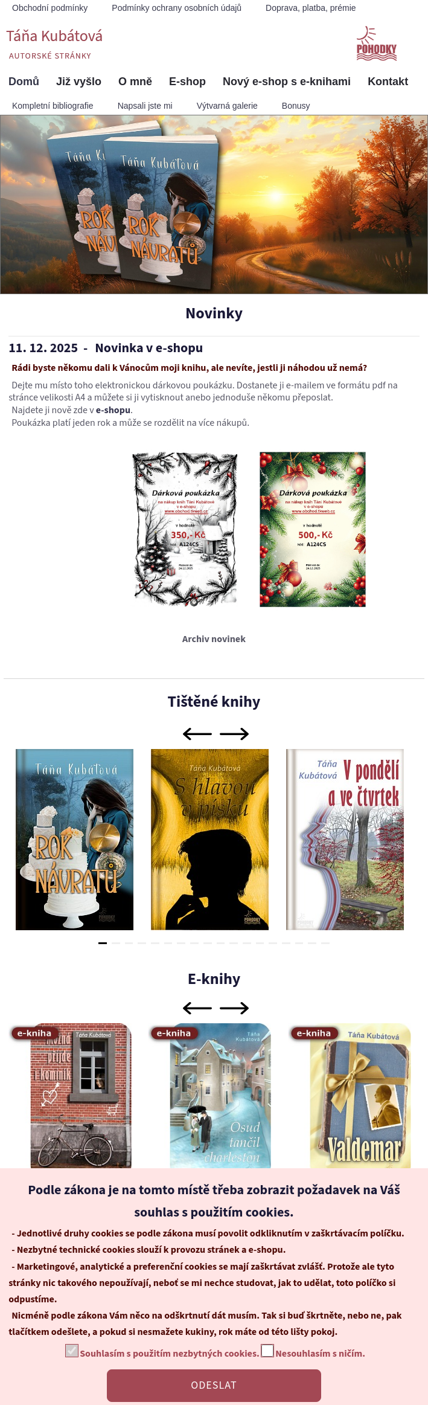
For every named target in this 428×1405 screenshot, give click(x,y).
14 (273, 943)
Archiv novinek (214, 639)
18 (325, 943)
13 (260, 943)
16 (299, 943)
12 (247, 943)
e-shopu (113, 410)
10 (221, 943)
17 (312, 943)
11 (233, 943)
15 (286, 943)
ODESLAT (214, 1385)
